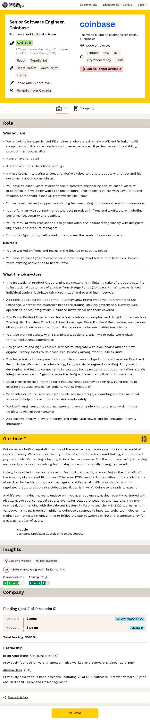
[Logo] (13, 5)
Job (62, 108)
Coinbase (19, 28)
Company (83, 108)
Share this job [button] (20, 689)
